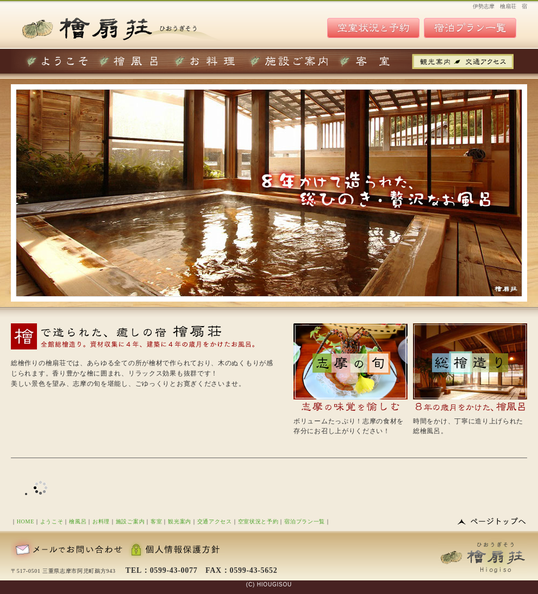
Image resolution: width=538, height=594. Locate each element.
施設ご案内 (130, 521)
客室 (156, 521)
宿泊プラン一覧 (304, 521)
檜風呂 (77, 521)
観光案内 (179, 521)
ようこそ (52, 521)
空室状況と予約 (258, 521)
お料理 (101, 521)
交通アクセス (214, 521)
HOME (25, 521)
